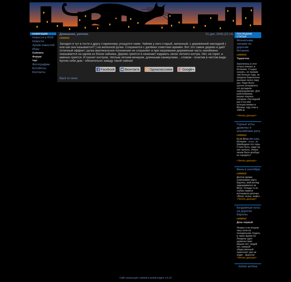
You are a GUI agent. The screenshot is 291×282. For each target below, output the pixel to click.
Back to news (69, 78)
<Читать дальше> (247, 115)
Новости (38, 41)
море (251, 141)
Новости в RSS (43, 37)
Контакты (38, 72)
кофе (256, 138)
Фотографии (41, 64)
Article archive (247, 266)
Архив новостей (43, 45)
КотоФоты (39, 68)
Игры (35, 49)
